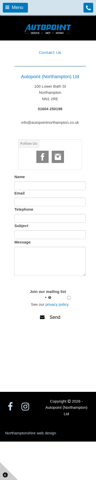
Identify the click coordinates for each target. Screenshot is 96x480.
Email (19, 193)
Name (19, 177)
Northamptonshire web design (30, 433)
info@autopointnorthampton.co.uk (50, 122)
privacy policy (56, 304)
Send (50, 317)
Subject (21, 225)
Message (22, 242)
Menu (14, 7)
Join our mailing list (48, 294)
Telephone (23, 209)
